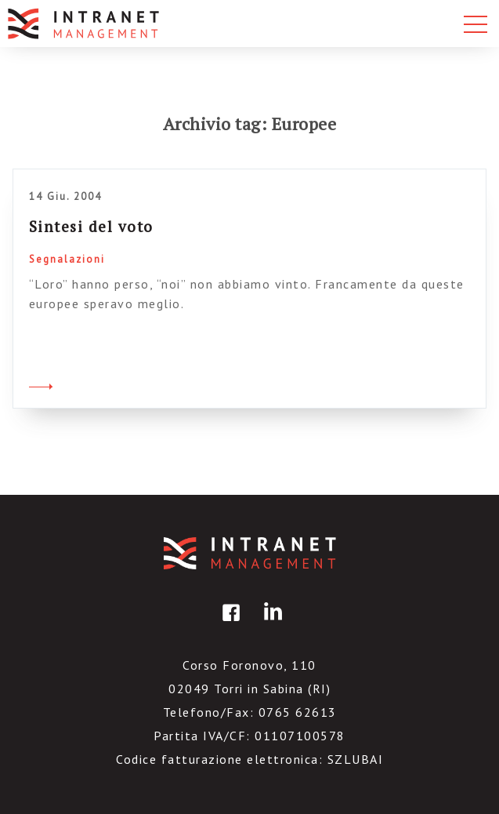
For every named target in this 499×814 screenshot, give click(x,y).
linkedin (270, 623)
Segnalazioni (67, 259)
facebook (229, 623)
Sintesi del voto (91, 226)
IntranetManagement (250, 553)
